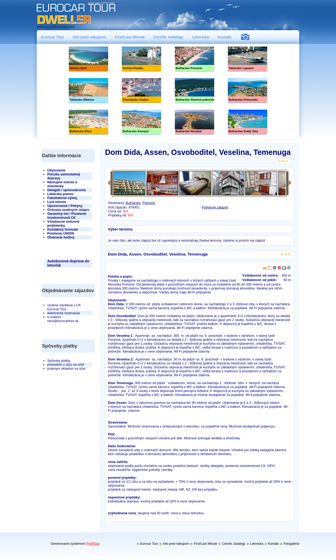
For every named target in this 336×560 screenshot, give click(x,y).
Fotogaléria (247, 37)
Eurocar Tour (52, 37)
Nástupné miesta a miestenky (62, 184)
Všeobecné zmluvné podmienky (63, 223)
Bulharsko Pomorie (194, 59)
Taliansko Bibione (88, 90)
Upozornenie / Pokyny (64, 206)
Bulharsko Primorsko (247, 90)
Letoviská (200, 37)
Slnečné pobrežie (194, 90)
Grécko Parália (141, 59)
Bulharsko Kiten (88, 122)
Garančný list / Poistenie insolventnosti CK (66, 216)
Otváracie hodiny (61, 237)
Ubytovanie (56, 170)
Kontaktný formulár (62, 229)
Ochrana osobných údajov (68, 210)
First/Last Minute (130, 37)
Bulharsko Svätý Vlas (247, 122)
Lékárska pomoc (60, 194)
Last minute (56, 202)
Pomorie (149, 203)
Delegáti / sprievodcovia (66, 190)
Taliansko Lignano (247, 59)
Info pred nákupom (89, 37)
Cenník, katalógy (168, 37)
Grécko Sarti (88, 59)
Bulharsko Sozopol (141, 122)
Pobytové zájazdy (215, 207)
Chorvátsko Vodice (141, 90)
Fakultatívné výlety (62, 198)
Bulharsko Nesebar (194, 122)
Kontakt (225, 37)
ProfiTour (93, 544)
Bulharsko (133, 203)
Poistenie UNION (60, 233)
